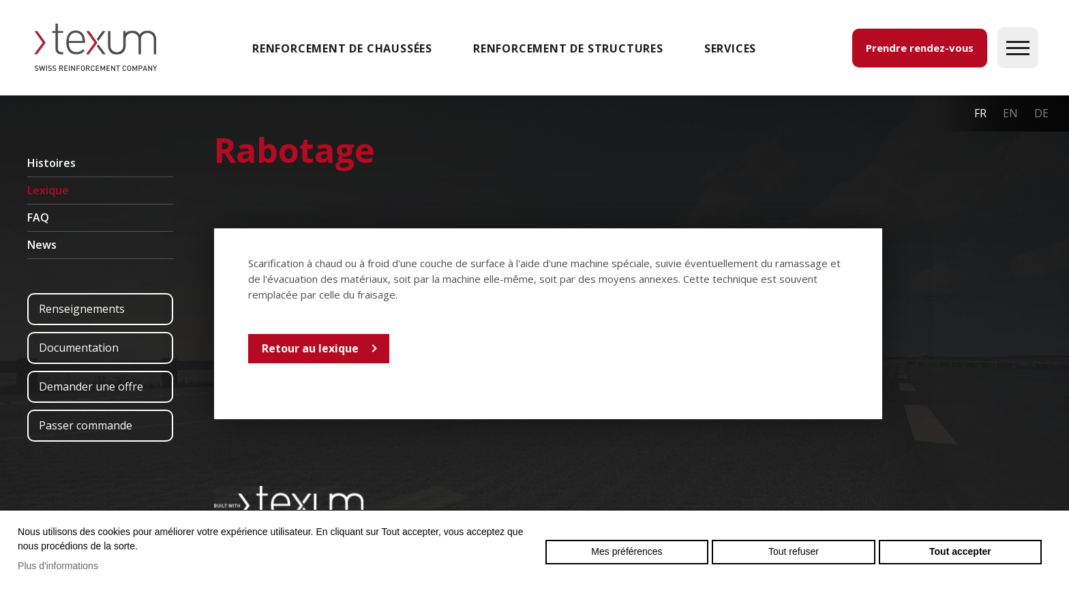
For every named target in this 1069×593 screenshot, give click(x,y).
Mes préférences (626, 551)
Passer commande (85, 425)
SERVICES (730, 48)
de (1041, 113)
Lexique (48, 190)
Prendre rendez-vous (920, 48)
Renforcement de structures (568, 48)
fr (980, 113)
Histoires (51, 162)
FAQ (38, 217)
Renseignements (82, 308)
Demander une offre (91, 386)
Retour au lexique (310, 348)
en (1010, 113)
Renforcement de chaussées (342, 48)
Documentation (79, 347)
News (42, 244)
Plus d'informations (58, 565)
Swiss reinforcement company (289, 502)
